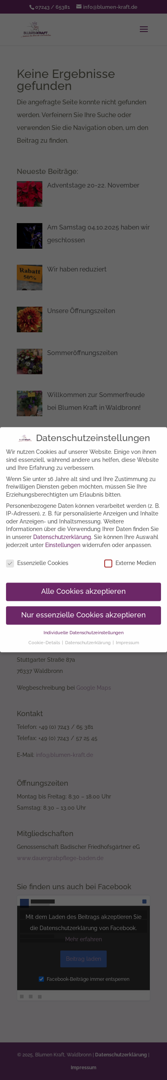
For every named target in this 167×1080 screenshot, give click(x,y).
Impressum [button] (127, 637)
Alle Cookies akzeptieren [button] (83, 587)
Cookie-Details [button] (44, 637)
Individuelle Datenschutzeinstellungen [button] (83, 627)
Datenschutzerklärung (62, 532)
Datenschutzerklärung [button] (88, 637)
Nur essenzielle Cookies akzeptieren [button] (83, 610)
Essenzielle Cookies (37, 558)
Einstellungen (62, 540)
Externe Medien (130, 558)
